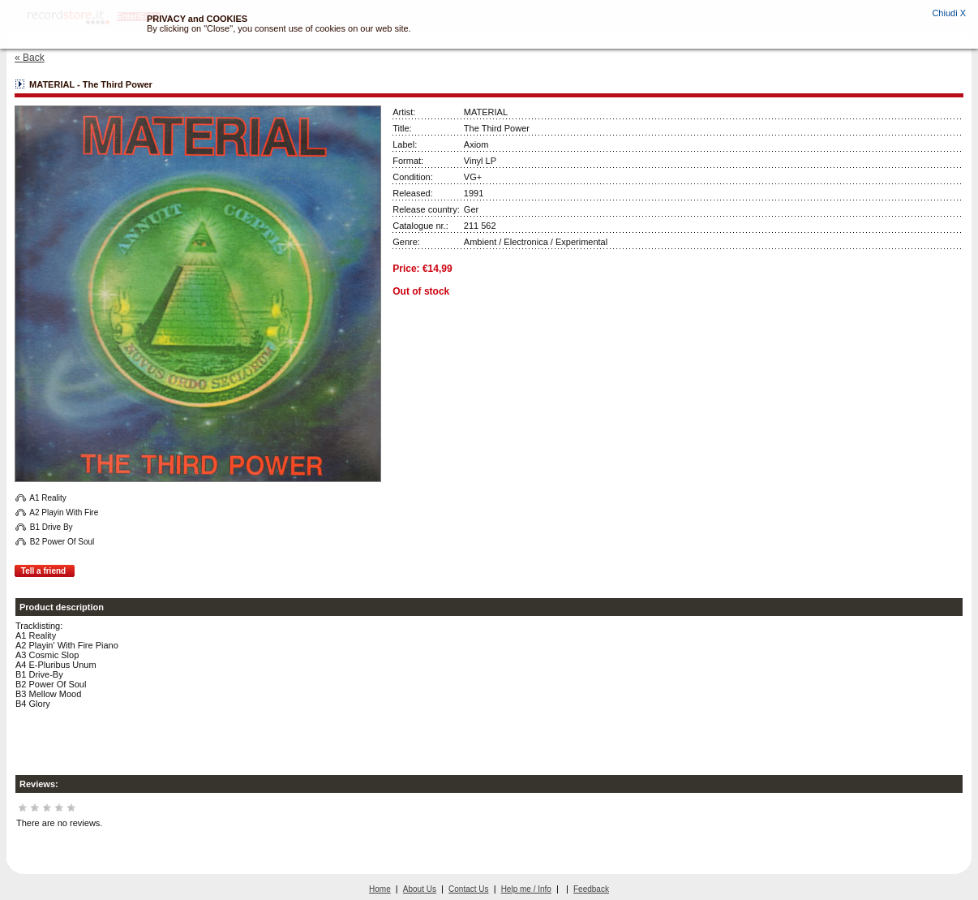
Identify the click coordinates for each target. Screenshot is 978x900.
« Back (30, 57)
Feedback (591, 889)
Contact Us (468, 889)
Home (380, 889)
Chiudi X (949, 13)
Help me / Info (526, 889)
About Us (419, 889)
